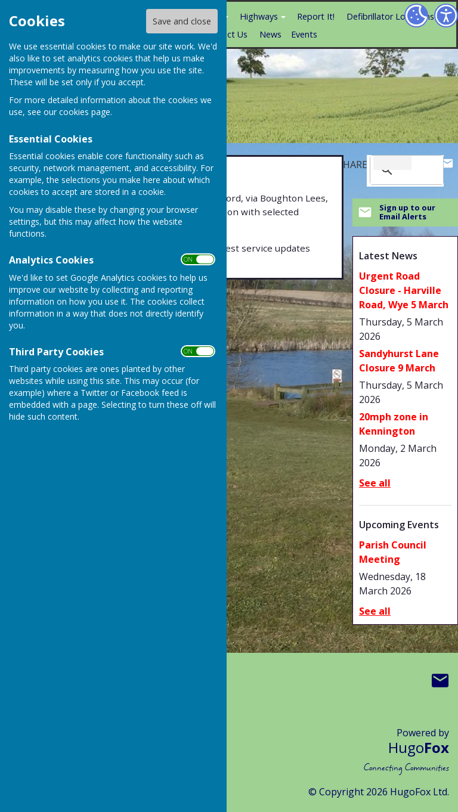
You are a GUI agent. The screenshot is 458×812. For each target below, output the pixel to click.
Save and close (182, 21)
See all (375, 482)
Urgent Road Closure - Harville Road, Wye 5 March (403, 290)
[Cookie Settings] (416, 15)
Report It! (316, 16)
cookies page (84, 111)
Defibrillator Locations (390, 16)
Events (304, 34)
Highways (259, 16)
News (270, 34)
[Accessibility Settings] (446, 15)
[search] (392, 163)
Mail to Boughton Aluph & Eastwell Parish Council (440, 681)
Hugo (418, 747)
